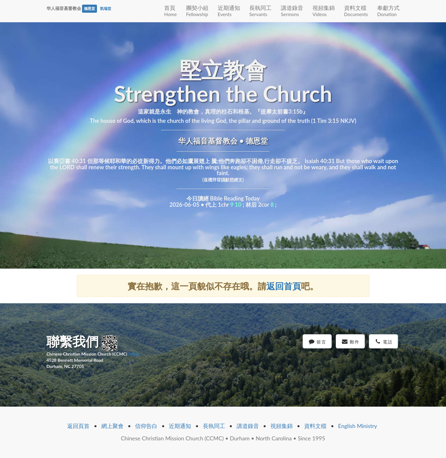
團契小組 (197, 10)
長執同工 (260, 10)
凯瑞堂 (105, 8)
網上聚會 (112, 425)
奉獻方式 (388, 10)
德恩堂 (89, 8)
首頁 (170, 10)
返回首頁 (283, 286)
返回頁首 (78, 425)
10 (238, 204)
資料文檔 (356, 10)
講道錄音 (292, 10)
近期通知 (229, 10)
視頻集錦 (324, 10)
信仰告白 (146, 425)
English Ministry (357, 425)
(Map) (133, 353)
